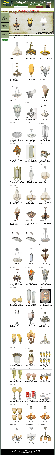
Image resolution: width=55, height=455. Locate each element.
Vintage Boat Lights (4, 18)
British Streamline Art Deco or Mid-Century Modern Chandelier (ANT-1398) (16, 443)
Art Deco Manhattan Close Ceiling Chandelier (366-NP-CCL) (30, 119)
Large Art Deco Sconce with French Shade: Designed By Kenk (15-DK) (45, 100)
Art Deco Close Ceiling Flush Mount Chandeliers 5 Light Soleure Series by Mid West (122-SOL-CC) (31, 224)
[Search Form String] (21, 7)
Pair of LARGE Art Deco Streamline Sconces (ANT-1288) (15, 381)
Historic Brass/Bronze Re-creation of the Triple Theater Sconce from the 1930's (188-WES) (17, 182)
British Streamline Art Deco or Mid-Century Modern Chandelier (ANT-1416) (45, 443)
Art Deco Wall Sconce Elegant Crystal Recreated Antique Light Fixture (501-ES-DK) (45, 161)
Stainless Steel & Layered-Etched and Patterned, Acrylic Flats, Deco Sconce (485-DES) (45, 305)
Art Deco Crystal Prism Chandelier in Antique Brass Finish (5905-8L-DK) (44, 326)
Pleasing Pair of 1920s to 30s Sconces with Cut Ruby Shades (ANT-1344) (31, 402)
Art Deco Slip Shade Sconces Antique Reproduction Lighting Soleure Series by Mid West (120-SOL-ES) (16, 224)
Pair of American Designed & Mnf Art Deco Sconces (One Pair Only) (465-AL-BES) (31, 305)
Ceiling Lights (16, 29)
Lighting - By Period (18, 37)
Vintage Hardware (4, 29)
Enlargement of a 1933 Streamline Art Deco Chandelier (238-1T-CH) (45, 182)
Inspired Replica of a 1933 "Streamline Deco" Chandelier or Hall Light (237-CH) (31, 182)
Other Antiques (3, 17)
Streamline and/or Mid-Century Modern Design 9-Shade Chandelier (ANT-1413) (30, 443)
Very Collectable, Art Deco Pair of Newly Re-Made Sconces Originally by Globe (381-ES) (17, 305)
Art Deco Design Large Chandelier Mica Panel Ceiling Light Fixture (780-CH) (31, 58)
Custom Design (4, 28)
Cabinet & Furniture (4, 33)
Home (10, 37)
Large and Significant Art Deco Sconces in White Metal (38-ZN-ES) (45, 285)
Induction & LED (4, 25)
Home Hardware (4, 35)
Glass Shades (3, 20)
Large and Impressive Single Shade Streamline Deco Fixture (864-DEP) (30, 366)
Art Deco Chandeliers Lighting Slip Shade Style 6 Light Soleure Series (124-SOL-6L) (16, 285)
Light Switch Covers (4, 34)
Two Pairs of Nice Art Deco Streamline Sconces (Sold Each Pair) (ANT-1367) (16, 422)
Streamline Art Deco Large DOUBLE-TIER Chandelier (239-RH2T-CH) (45, 203)
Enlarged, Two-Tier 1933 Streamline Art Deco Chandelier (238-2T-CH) (16, 203)
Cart (37, 7)
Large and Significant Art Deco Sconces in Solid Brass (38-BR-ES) (31, 285)
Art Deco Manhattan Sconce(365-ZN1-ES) (16, 120)
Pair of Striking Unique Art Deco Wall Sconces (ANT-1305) (44, 381)
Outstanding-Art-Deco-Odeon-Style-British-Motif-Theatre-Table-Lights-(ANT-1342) (17, 402)
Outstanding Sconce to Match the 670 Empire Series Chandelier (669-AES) (30, 79)
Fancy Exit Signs (4, 19)
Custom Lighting (4, 27)
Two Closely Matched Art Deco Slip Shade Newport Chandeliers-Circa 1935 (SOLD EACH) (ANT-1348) (45, 402)
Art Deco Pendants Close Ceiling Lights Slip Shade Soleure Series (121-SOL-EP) (45, 264)
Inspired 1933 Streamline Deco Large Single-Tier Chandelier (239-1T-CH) (30, 203)
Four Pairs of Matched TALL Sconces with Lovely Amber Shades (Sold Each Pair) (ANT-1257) (45, 366)
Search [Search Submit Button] (27, 7)
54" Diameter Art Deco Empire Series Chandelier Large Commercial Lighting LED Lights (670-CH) (45, 59)
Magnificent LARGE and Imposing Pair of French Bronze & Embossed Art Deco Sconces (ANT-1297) (31, 382)
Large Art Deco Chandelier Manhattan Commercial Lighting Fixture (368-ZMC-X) (31, 141)
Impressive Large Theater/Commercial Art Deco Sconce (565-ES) (45, 79)
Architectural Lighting (4, 26)
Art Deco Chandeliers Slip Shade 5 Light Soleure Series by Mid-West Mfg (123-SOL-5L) (45, 224)
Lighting (13, 37)
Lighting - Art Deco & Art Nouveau (27, 37)
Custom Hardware (4, 37)
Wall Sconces (30, 29)
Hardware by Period (4, 36)
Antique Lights (3, 16)
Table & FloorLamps (43, 28)
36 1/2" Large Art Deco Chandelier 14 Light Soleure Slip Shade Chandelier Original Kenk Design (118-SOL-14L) (16, 80)
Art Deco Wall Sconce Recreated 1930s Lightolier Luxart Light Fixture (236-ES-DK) (31, 161)
